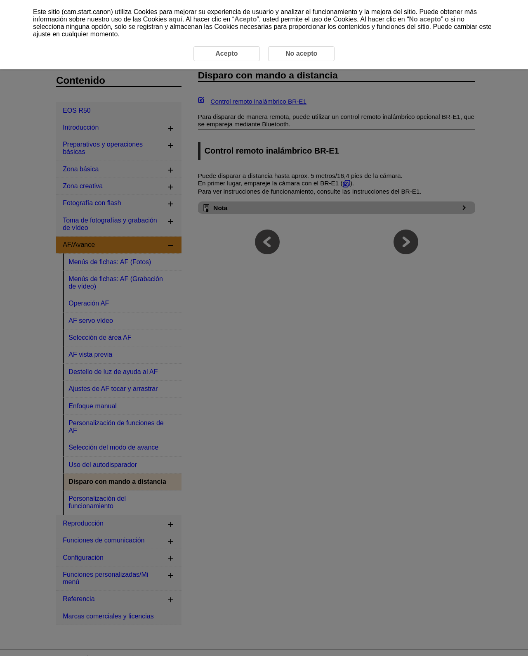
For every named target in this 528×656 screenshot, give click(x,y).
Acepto (245, 19)
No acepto (425, 19)
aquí (175, 19)
